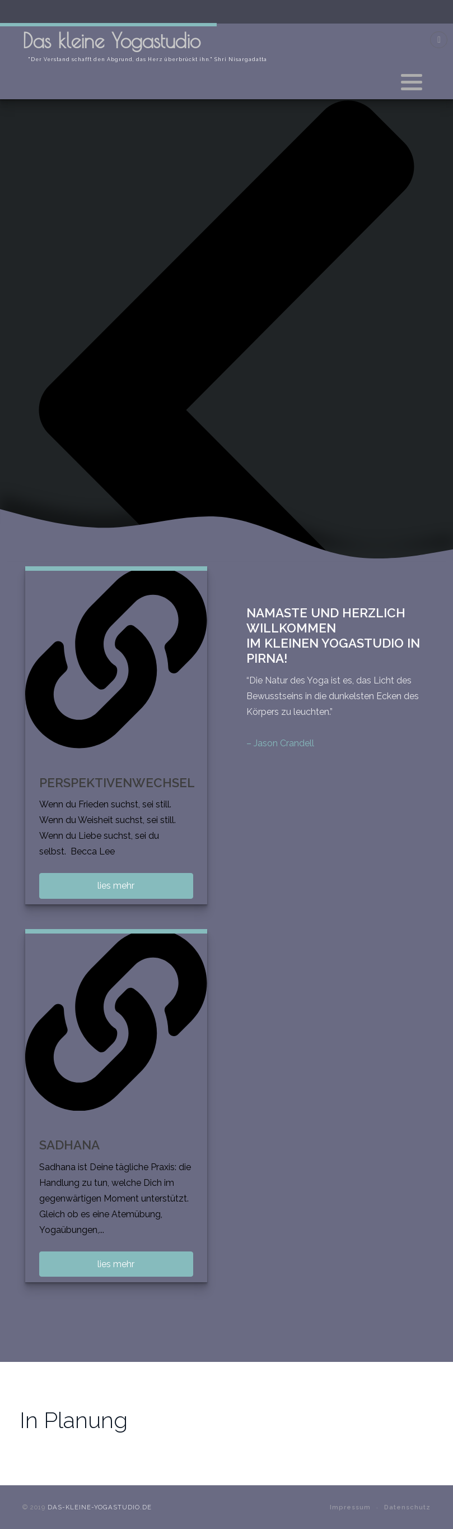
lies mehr (115, 885)
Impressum (350, 1507)
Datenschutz (407, 1507)
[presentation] (226, 409)
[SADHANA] (116, 1020)
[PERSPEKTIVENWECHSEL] (116, 657)
